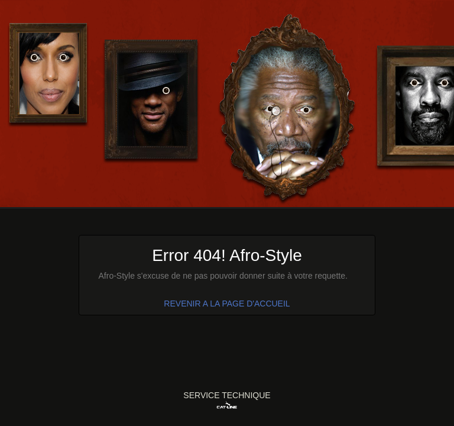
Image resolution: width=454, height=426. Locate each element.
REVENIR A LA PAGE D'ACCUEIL (227, 303)
